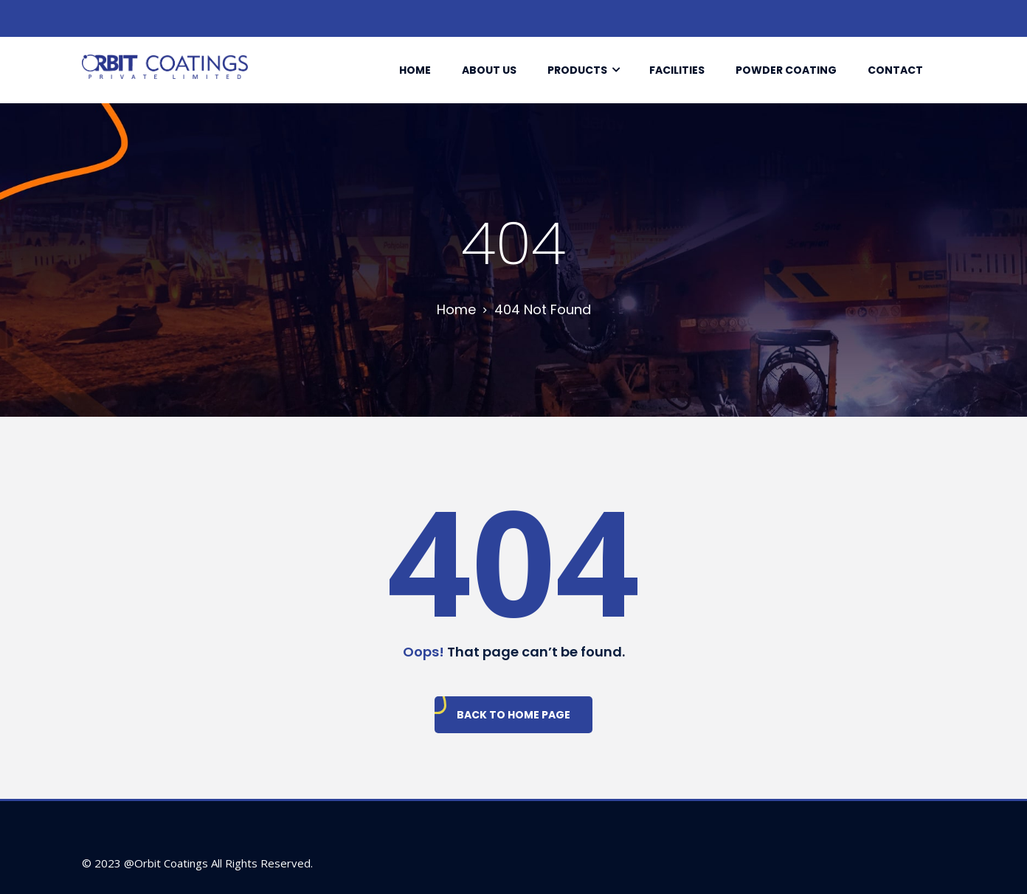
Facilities (677, 70)
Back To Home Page (513, 714)
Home (415, 70)
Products (577, 70)
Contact (895, 70)
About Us (489, 70)
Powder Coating (786, 70)
